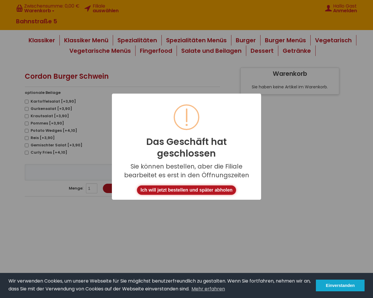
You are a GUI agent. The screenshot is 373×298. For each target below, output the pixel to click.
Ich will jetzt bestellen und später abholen (186, 189)
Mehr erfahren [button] (208, 288)
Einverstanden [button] (340, 285)
